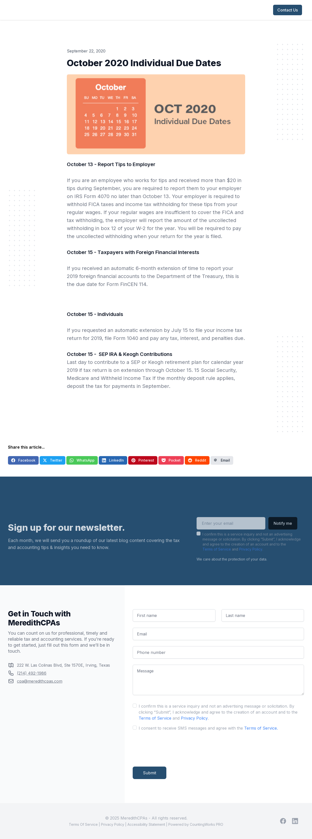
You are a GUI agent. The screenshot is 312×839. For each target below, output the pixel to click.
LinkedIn (113, 460)
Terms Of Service (83, 824)
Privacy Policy (250, 557)
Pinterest (142, 460)
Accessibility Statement (146, 824)
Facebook (23, 460)
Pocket (171, 460)
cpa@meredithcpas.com (39, 681)
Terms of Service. (261, 728)
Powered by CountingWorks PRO (195, 824)
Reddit (197, 460)
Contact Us (287, 9)
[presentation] (170, 747)
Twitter (52, 460)
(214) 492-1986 (31, 673)
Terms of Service (217, 557)
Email (222, 460)
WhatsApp (82, 460)
